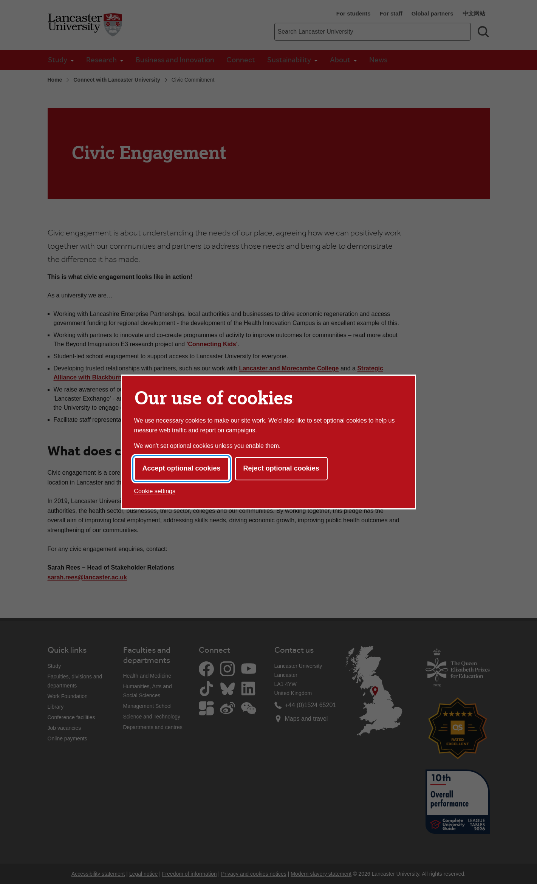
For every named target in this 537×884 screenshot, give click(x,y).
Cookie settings (154, 491)
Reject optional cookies (281, 468)
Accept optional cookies (181, 468)
